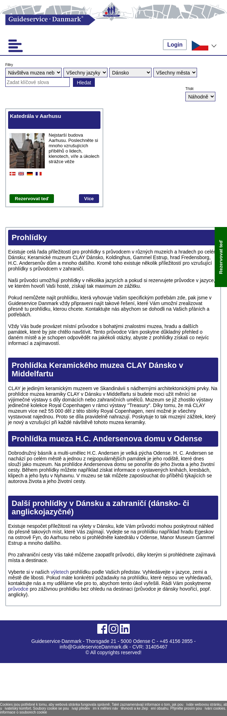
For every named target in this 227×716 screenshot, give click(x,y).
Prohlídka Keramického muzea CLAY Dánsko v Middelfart (97, 369)
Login (175, 45)
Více (89, 198)
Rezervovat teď (32, 198)
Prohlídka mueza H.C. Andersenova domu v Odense (107, 438)
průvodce (19, 589)
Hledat (84, 82)
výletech (60, 572)
